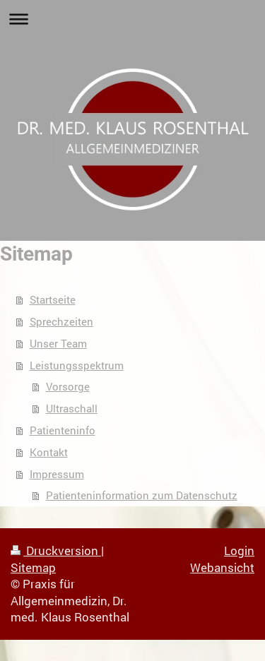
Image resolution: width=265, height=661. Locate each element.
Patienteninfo (62, 430)
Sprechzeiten (61, 321)
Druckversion (56, 550)
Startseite (53, 299)
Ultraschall (72, 408)
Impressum (57, 474)
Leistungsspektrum (77, 365)
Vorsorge (68, 386)
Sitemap (33, 567)
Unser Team (58, 343)
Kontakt (49, 452)
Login (239, 550)
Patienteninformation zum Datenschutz (141, 495)
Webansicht (222, 567)
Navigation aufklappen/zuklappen (132, 19)
